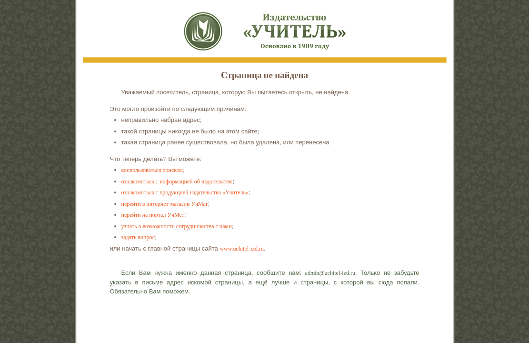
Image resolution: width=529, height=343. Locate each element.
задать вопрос (138, 237)
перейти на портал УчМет (153, 215)
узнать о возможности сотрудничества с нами (176, 226)
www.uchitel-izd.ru (242, 248)
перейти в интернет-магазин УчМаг (164, 204)
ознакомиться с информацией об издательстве (177, 181)
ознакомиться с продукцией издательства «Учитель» (185, 192)
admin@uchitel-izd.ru (330, 273)
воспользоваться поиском (152, 170)
